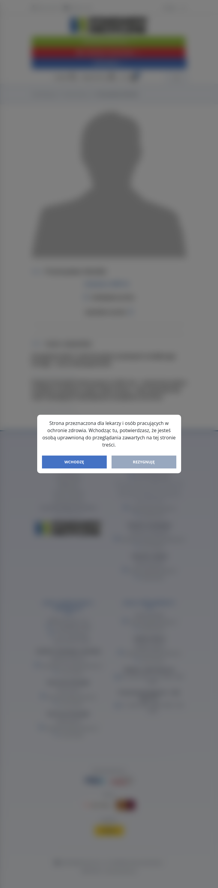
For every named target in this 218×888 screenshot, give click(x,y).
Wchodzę (74, 462)
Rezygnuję (144, 462)
